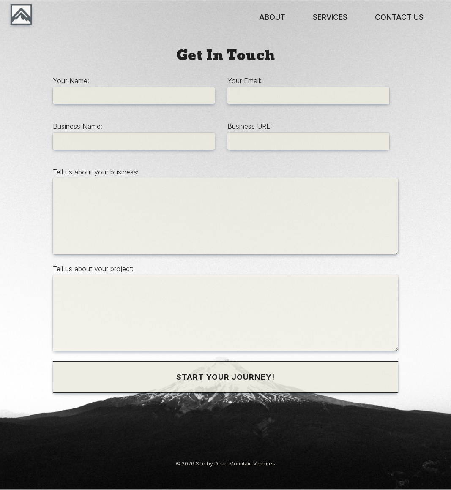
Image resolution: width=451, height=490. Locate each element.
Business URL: (249, 126)
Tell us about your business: (96, 172)
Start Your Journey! (225, 377)
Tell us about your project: (93, 268)
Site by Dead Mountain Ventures (235, 463)
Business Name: (77, 126)
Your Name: (71, 80)
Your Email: (244, 80)
